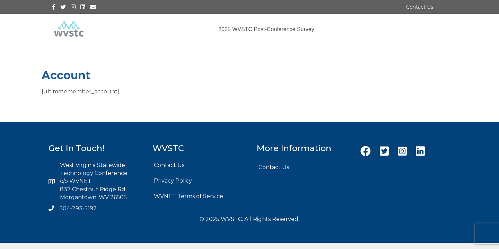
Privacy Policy (173, 180)
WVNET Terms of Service (188, 196)
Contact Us (419, 7)
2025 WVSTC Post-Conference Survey (266, 29)
